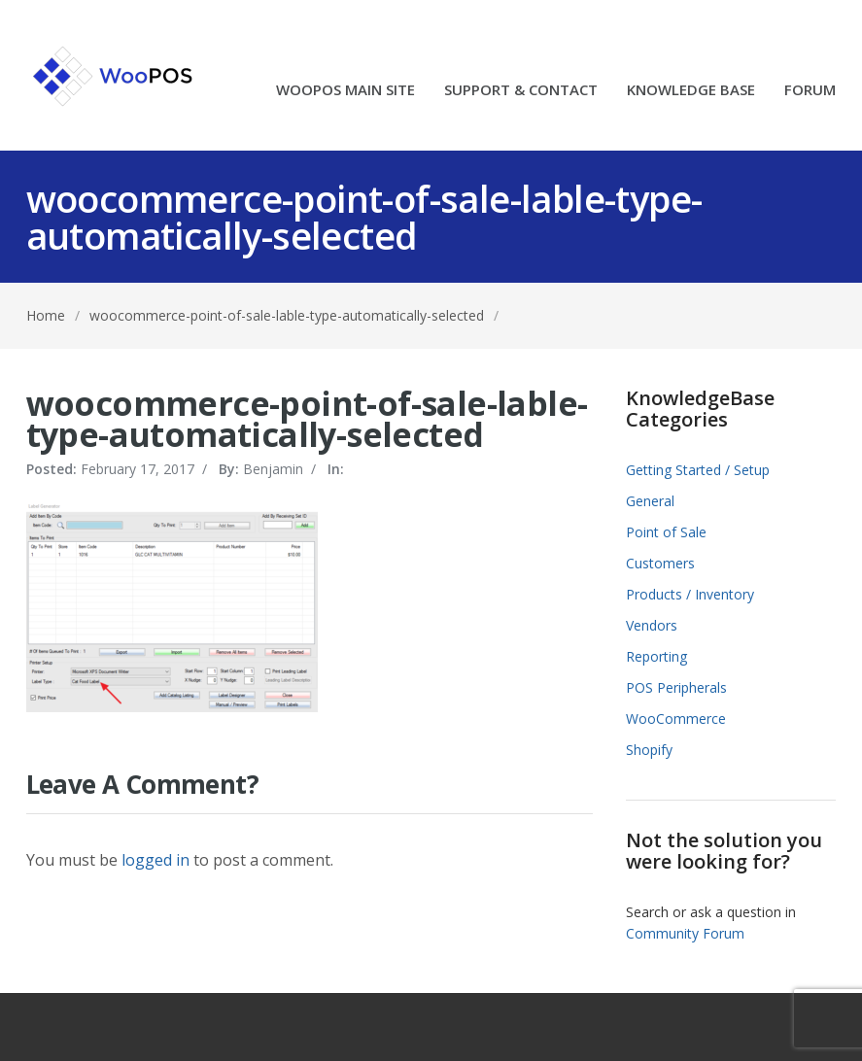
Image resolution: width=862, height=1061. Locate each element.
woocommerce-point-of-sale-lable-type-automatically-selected (286, 315)
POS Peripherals (676, 687)
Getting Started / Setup (698, 470)
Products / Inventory (690, 594)
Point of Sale (666, 532)
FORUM (810, 91)
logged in (155, 860)
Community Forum (685, 933)
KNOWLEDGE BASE (691, 91)
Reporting (656, 656)
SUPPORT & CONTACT (521, 91)
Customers (660, 563)
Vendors (651, 625)
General (650, 501)
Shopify (649, 749)
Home (45, 315)
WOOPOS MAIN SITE (345, 91)
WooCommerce (676, 718)
